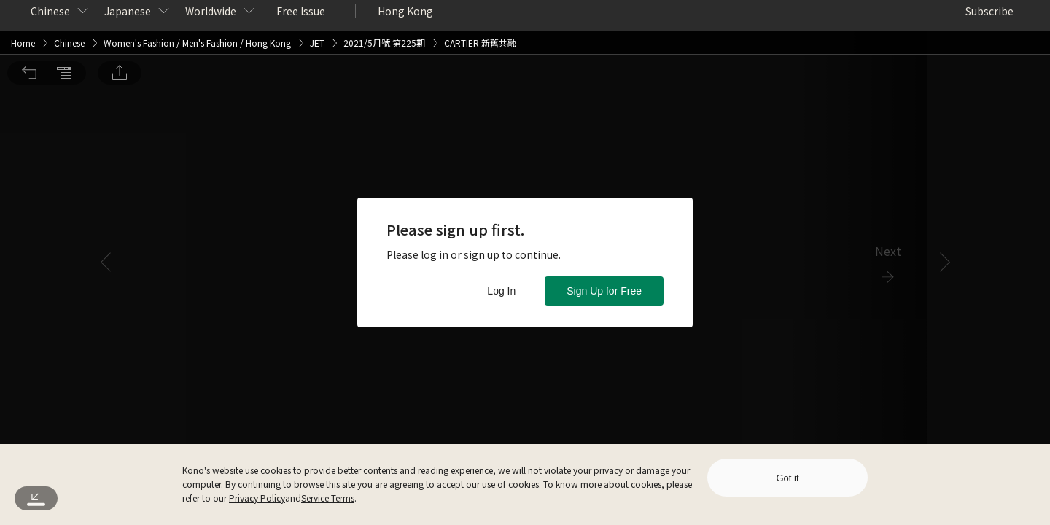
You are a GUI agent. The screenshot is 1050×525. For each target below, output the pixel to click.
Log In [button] (501, 291)
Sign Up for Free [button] (604, 291)
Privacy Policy (257, 497)
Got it (787, 477)
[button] (29, 20)
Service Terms (327, 497)
